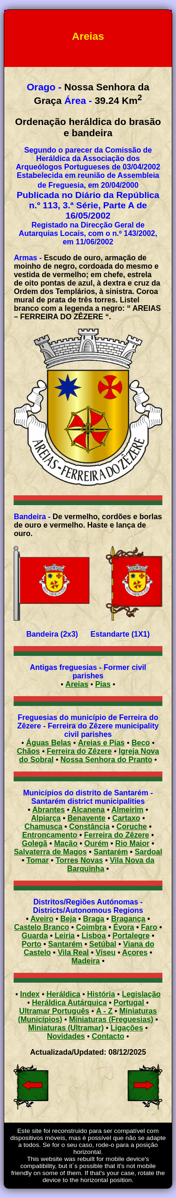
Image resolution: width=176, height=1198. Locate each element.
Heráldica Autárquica (69, 1003)
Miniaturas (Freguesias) (111, 1019)
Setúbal (102, 944)
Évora (123, 927)
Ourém (96, 843)
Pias (103, 684)
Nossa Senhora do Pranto (107, 760)
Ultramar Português (54, 1011)
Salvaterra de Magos (50, 852)
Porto (31, 944)
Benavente (87, 818)
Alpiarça (46, 818)
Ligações (127, 1028)
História (101, 994)
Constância (89, 827)
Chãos (28, 751)
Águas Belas (48, 743)
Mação (65, 843)
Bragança (128, 919)
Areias (76, 684)
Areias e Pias (101, 743)
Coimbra (91, 927)
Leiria (65, 936)
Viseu (105, 952)
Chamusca (43, 827)
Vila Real (73, 952)
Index (30, 994)
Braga (93, 919)
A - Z (104, 1011)
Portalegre (131, 936)
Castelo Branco (41, 927)
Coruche (131, 827)
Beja (69, 919)
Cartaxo (126, 818)
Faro (149, 927)
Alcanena (88, 810)
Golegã (34, 843)
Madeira (85, 961)
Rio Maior (132, 843)
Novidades (66, 1036)
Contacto (108, 1036)
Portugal (129, 1003)
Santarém (111, 852)
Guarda (35, 936)
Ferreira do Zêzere (79, 751)
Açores (134, 952)
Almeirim (127, 810)
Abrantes (48, 810)
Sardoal (148, 852)
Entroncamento (49, 835)
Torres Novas (79, 860)
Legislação (141, 994)
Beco (140, 743)
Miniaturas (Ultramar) (66, 1028)
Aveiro (42, 919)
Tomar (37, 860)
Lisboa (94, 936)
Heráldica (63, 994)
